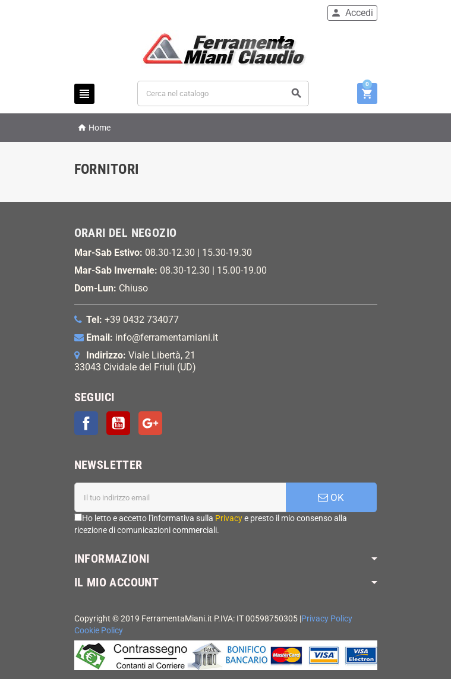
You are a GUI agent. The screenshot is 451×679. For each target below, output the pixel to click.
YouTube (118, 423)
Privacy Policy (326, 619)
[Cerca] (223, 93)
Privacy (228, 518)
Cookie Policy (98, 631)
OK (331, 497)
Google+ (150, 423)
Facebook (86, 423)
